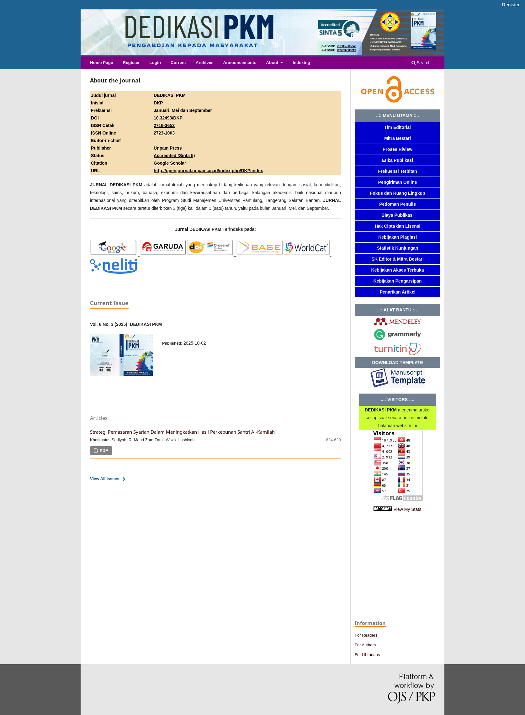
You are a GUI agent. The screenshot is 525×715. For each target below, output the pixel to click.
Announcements (240, 62)
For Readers (366, 635)
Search (421, 62)
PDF (103, 450)
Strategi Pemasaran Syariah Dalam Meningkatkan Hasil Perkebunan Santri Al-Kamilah (182, 432)
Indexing (301, 62)
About (272, 62)
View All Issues (104, 478)
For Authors (365, 645)
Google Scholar (170, 163)
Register (131, 62)
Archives (205, 62)
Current (178, 62)
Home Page (101, 62)
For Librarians (367, 654)
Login (155, 62)
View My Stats (407, 509)
